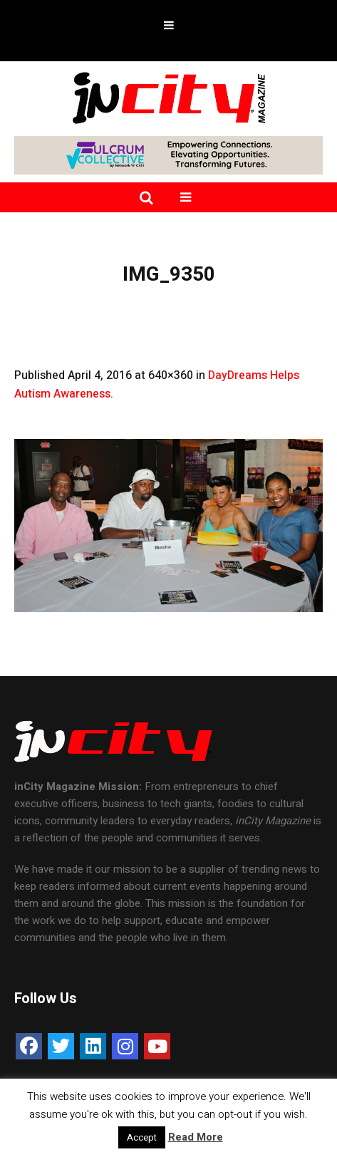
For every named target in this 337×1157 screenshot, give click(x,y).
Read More (195, 1137)
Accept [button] (142, 1137)
